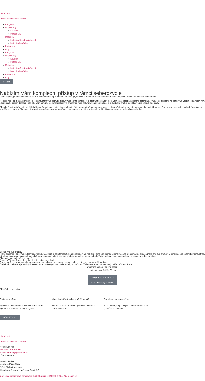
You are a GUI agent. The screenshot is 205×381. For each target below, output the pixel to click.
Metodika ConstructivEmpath (23, 40)
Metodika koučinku (19, 43)
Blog (7, 49)
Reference (10, 46)
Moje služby (10, 27)
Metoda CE (15, 34)
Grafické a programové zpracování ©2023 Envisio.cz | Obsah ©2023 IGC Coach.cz (38, 376)
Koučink (14, 31)
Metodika (9, 37)
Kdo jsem (9, 24)
